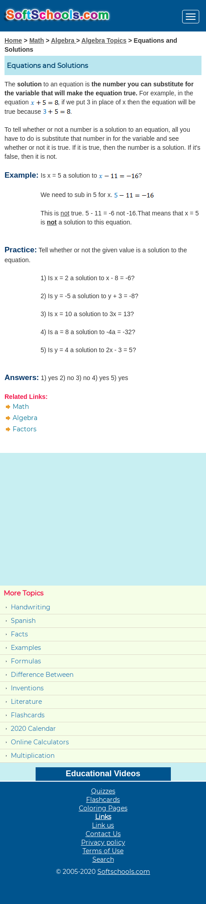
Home (13, 40)
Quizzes (103, 791)
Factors (25, 429)
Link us (103, 825)
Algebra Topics (104, 40)
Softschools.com (123, 872)
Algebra (63, 40)
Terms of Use (103, 851)
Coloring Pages (103, 808)
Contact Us (103, 834)
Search (103, 859)
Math (36, 40)
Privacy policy (103, 842)
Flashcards (28, 715)
